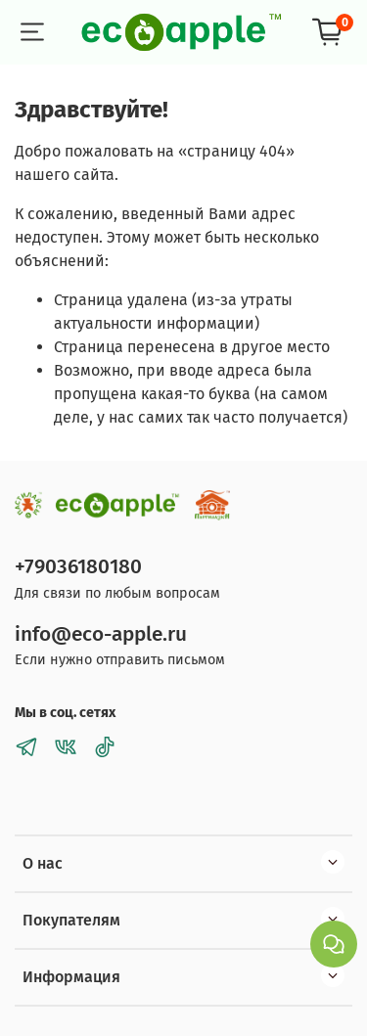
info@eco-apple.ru (101, 634)
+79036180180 (78, 567)
